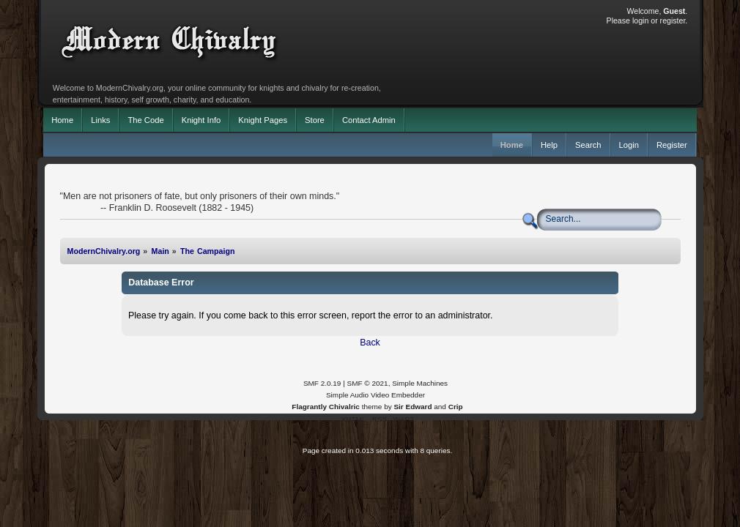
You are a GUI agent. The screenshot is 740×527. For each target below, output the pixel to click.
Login (629, 145)
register (673, 20)
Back (370, 342)
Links (100, 120)
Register (671, 145)
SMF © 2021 (367, 383)
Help (549, 145)
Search (588, 145)
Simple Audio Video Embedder (375, 395)
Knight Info (201, 120)
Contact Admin (369, 120)
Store (315, 120)
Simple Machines (420, 383)
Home (62, 120)
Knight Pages (262, 120)
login (640, 20)
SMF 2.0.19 (322, 383)
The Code (145, 120)
